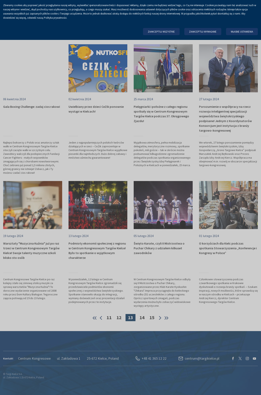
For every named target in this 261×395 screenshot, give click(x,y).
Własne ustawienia (242, 31)
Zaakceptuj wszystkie (161, 31)
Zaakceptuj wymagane (203, 31)
